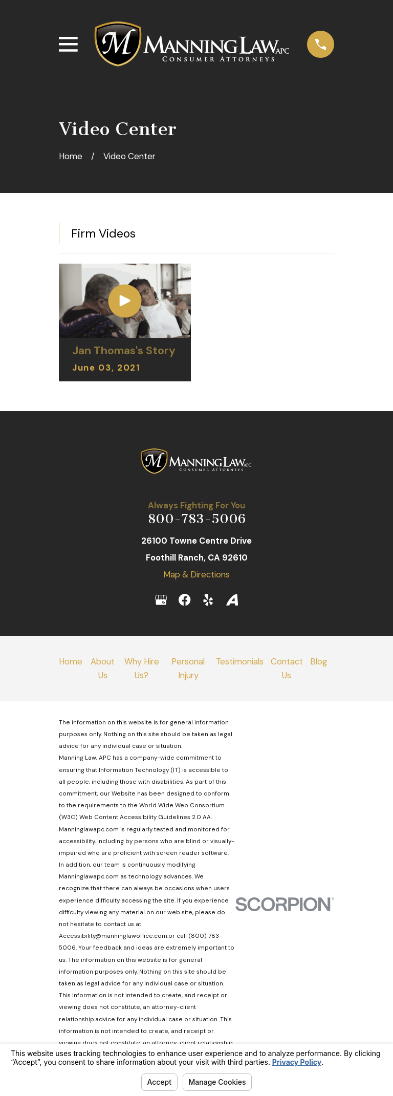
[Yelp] (208, 600)
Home (70, 661)
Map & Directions (196, 574)
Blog (318, 661)
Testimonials (240, 661)
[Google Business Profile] (161, 600)
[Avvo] (232, 600)
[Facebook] (184, 600)
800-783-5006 (197, 518)
